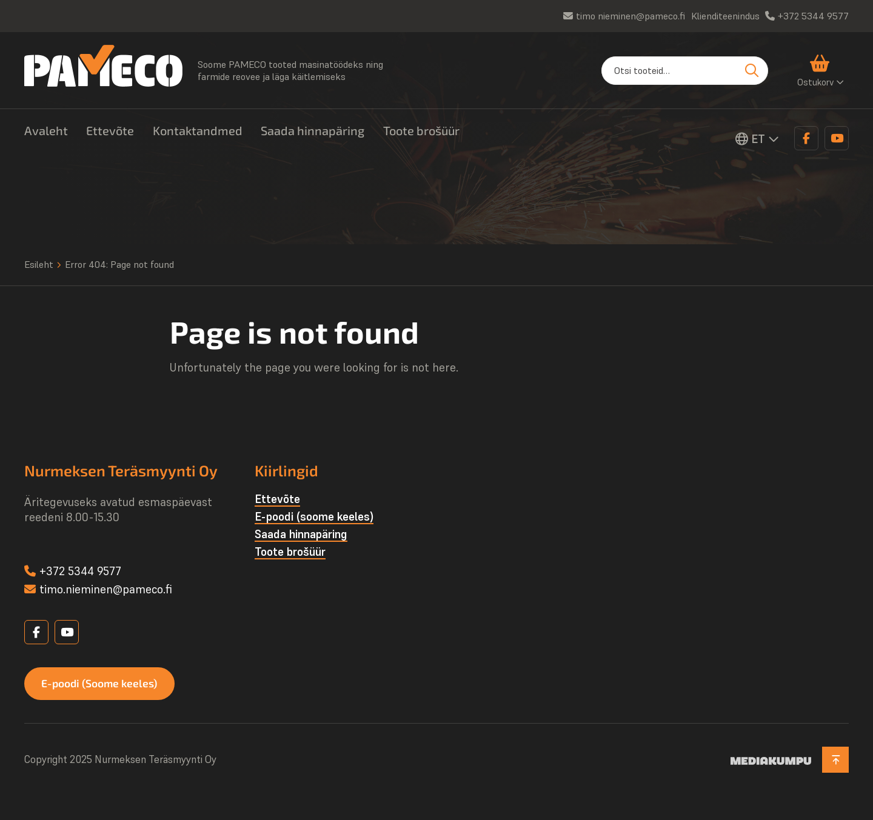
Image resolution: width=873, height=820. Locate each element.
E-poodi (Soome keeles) (101, 683)
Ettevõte (110, 130)
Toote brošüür (421, 130)
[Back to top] (835, 760)
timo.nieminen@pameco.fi (105, 589)
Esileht (38, 264)
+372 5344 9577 (813, 16)
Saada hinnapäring (312, 130)
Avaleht (46, 130)
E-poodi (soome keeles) (314, 516)
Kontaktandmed (197, 130)
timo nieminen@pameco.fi (630, 16)
